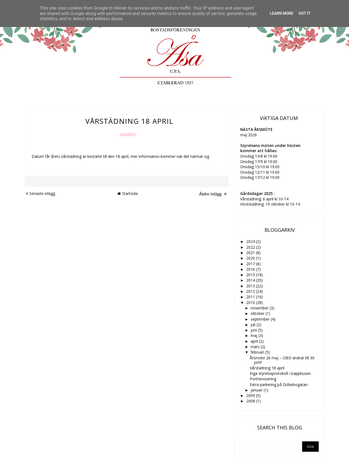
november (260, 308)
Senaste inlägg (40, 193)
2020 (251, 258)
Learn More (281, 13)
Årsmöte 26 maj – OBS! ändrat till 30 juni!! (282, 360)
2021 (251, 252)
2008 (251, 400)
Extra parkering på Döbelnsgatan (279, 384)
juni (254, 330)
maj (254, 335)
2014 (251, 280)
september (261, 319)
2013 (251, 285)
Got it (304, 13)
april (255, 341)
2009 (251, 395)
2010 (251, 302)
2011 (251, 296)
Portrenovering (263, 378)
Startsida (127, 193)
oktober (258, 313)
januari (257, 390)
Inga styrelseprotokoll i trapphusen (280, 373)
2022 (251, 247)
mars (256, 346)
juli (254, 324)
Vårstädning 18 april (267, 367)
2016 (251, 269)
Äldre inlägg (213, 193)
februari (258, 352)
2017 (251, 263)
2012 (251, 291)
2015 (251, 274)
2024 (251, 241)
